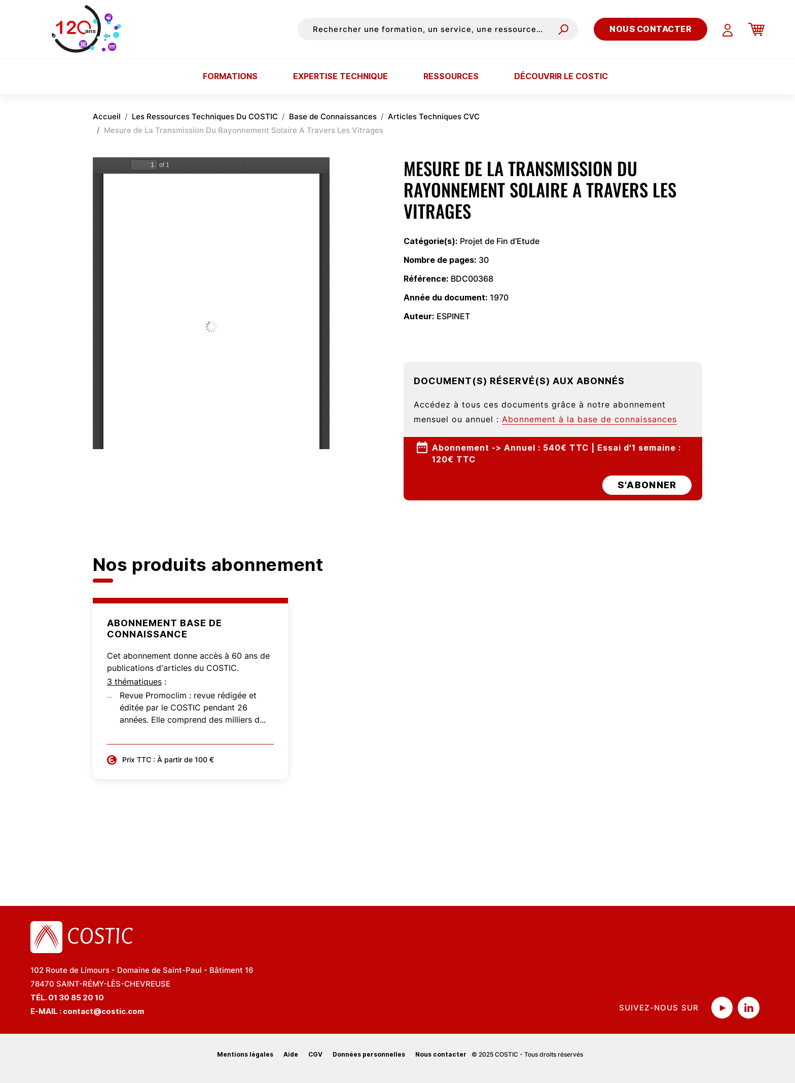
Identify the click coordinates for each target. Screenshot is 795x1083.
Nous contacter (650, 29)
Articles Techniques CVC (434, 116)
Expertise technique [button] (340, 76)
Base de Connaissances (333, 116)
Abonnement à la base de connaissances (589, 419)
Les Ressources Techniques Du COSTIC (205, 116)
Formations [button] (230, 76)
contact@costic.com (103, 1011)
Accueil (107, 116)
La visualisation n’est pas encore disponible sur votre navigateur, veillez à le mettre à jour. (211, 303)
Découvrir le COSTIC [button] (561, 76)
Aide (290, 1054)
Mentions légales (245, 1054)
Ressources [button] (451, 76)
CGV (315, 1054)
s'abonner (647, 485)
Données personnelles (369, 1054)
